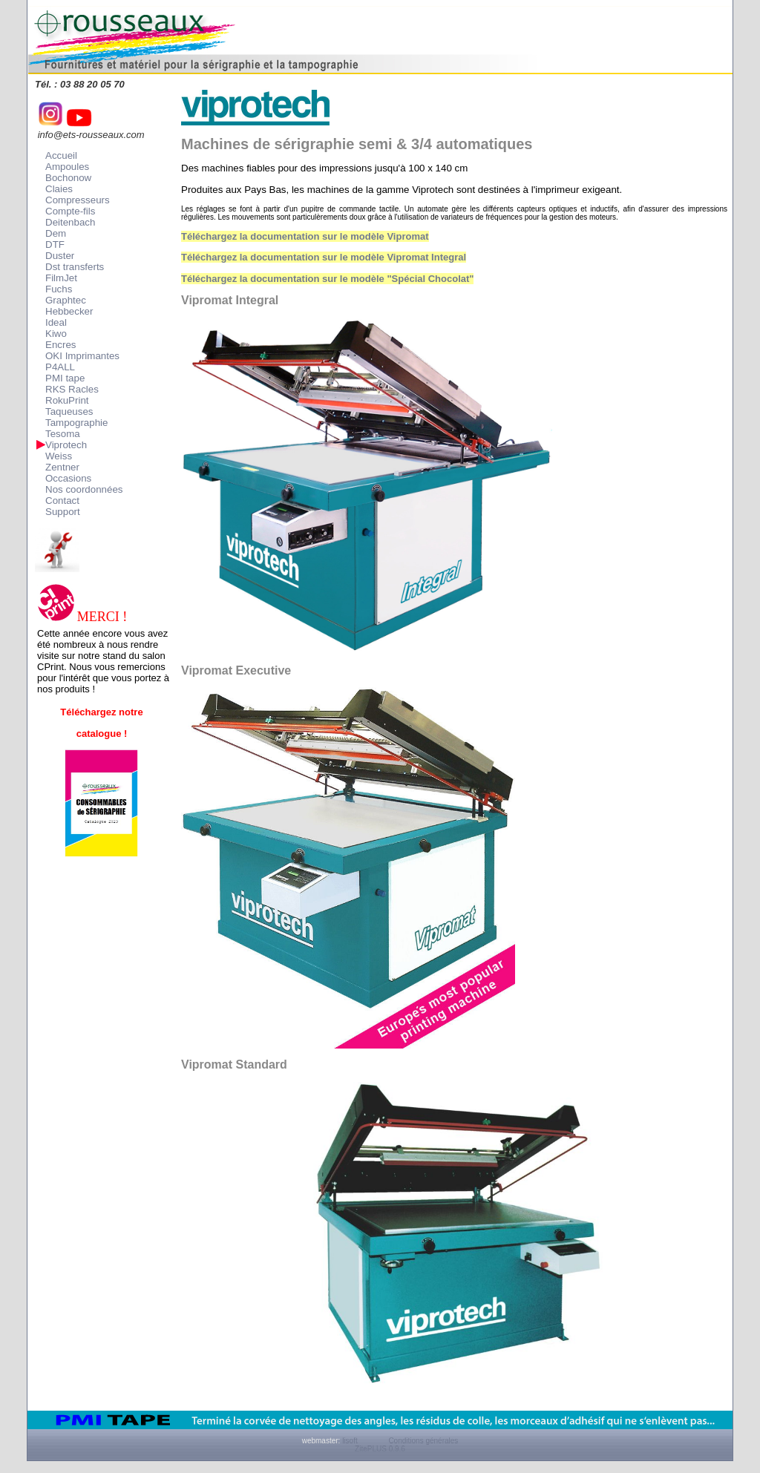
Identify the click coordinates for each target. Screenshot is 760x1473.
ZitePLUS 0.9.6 (380, 1449)
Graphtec (65, 300)
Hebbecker (69, 311)
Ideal (56, 322)
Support (62, 511)
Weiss (58, 456)
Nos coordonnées (83, 489)
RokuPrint (67, 400)
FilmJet (61, 277)
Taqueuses (69, 411)
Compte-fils (70, 211)
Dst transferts (74, 266)
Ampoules (67, 166)
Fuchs (58, 289)
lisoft (350, 1441)
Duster (59, 255)
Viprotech (66, 444)
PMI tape (65, 378)
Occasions (68, 478)
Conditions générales (423, 1441)
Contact (62, 500)
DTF (55, 244)
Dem (55, 233)
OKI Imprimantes (82, 355)
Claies (59, 188)
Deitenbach (70, 222)
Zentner (62, 467)
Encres (60, 344)
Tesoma (62, 433)
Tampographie (76, 422)
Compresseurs (77, 200)
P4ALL (60, 367)
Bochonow (68, 177)
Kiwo (56, 333)
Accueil (61, 155)
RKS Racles (72, 389)
